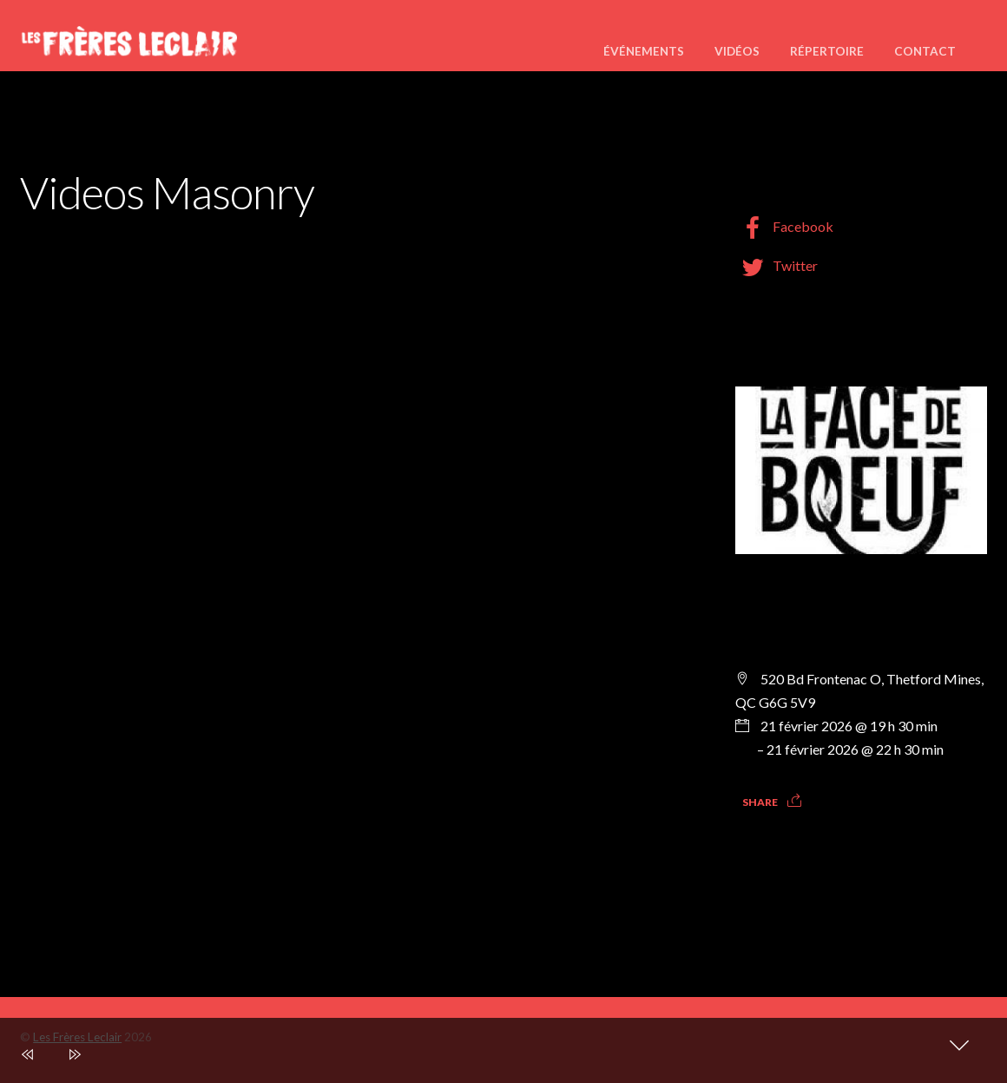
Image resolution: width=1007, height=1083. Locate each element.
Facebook (784, 226)
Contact (925, 51)
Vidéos (737, 51)
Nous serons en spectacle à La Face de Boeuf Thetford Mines (849, 612)
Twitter (776, 265)
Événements (643, 51)
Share (760, 802)
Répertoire (827, 51)
